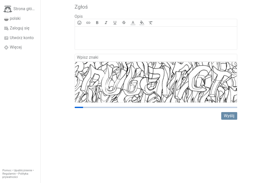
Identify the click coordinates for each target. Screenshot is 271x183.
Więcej (13, 47)
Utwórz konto (19, 37)
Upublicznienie (23, 170)
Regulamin (9, 173)
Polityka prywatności (15, 175)
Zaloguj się (16, 28)
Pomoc (7, 170)
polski (12, 18)
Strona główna (21, 9)
